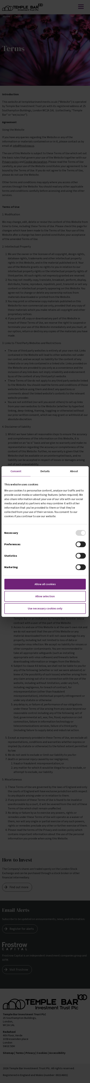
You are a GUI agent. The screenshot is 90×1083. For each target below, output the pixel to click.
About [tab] (74, 471)
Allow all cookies (45, 584)
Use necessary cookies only (45, 608)
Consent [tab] (16, 471)
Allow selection (45, 596)
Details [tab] (45, 471)
